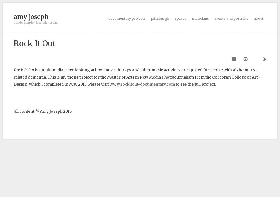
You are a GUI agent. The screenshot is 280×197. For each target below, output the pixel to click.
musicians (200, 18)
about (259, 18)
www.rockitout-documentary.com (142, 84)
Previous (234, 59)
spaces (180, 18)
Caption (246, 59)
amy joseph (31, 17)
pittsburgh (160, 18)
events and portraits (231, 18)
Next (263, 59)
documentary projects (127, 18)
